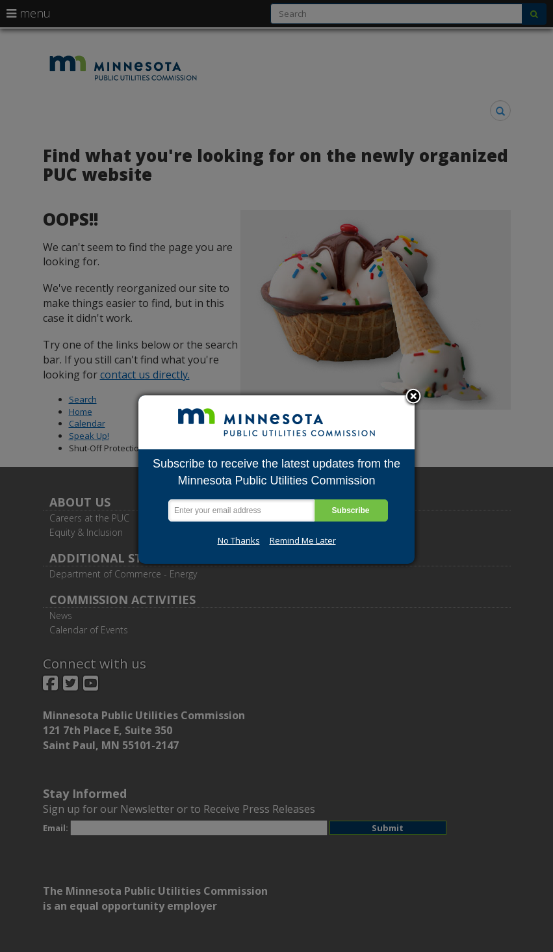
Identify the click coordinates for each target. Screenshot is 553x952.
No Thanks (239, 540)
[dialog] (276, 479)
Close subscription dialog (413, 397)
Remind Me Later (303, 540)
